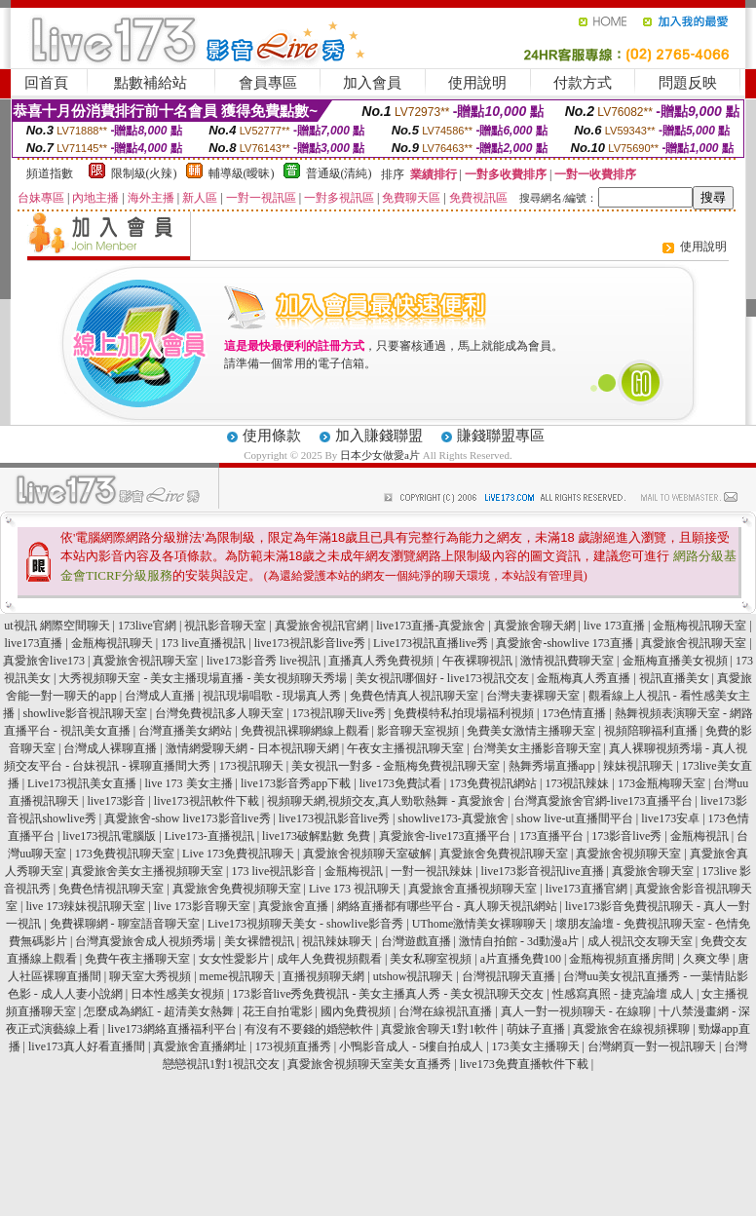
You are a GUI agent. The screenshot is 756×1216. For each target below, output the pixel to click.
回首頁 (46, 83)
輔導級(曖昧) (241, 173)
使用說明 (477, 83)
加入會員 (372, 83)
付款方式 (582, 83)
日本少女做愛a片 (380, 455)
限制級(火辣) (144, 173)
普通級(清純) (339, 173)
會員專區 (268, 83)
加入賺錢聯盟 (379, 435)
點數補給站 (150, 83)
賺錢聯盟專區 (501, 435)
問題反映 (688, 83)
